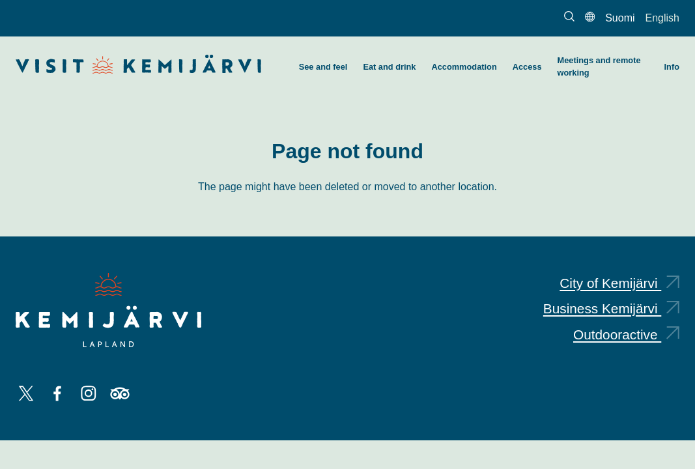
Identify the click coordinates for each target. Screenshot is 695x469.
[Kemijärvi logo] (108, 310)
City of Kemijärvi (619, 283)
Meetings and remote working (599, 66)
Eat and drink (389, 67)
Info (671, 67)
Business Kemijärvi (611, 308)
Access (527, 67)
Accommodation (463, 67)
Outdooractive (626, 334)
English (662, 17)
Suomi (619, 17)
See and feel (323, 67)
